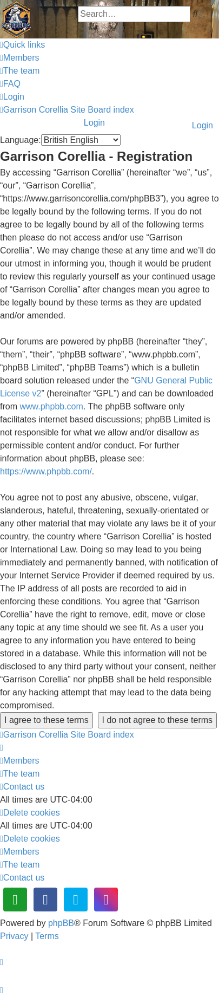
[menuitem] (19, 57)
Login (202, 125)
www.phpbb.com (51, 406)
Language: (20, 140)
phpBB (61, 923)
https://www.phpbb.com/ (46, 471)
